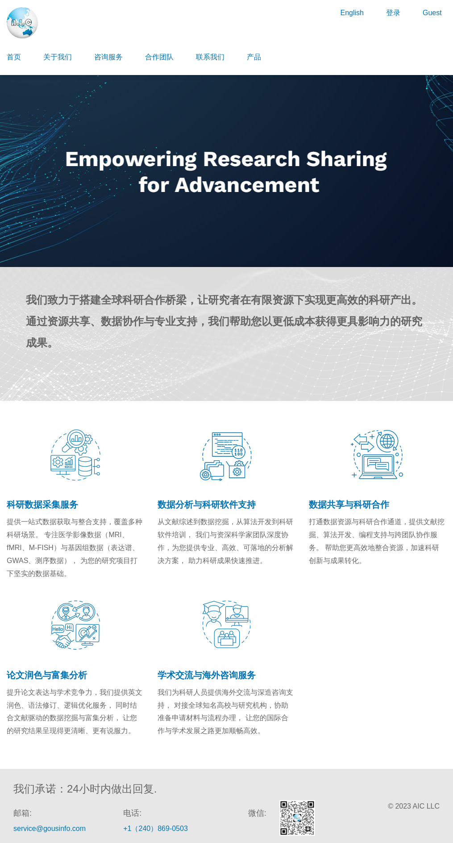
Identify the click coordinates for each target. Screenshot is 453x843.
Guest (432, 13)
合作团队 (159, 57)
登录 (393, 13)
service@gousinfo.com (49, 828)
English (351, 13)
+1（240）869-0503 (155, 828)
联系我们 (210, 57)
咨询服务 (108, 57)
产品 (254, 57)
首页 (14, 57)
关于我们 (57, 57)
